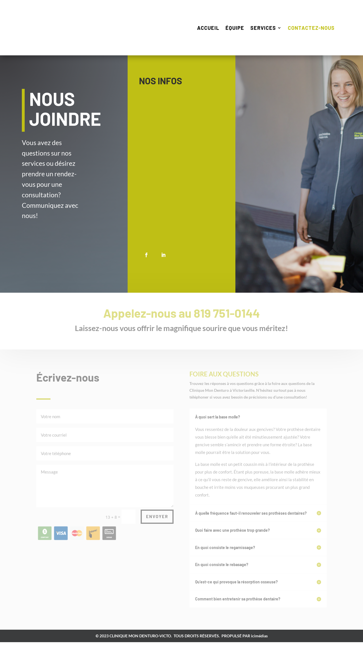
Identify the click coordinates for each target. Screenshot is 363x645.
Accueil (208, 28)
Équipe (234, 28)
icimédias (259, 638)
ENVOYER (157, 519)
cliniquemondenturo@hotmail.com (214, 230)
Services (263, 28)
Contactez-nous (311, 28)
